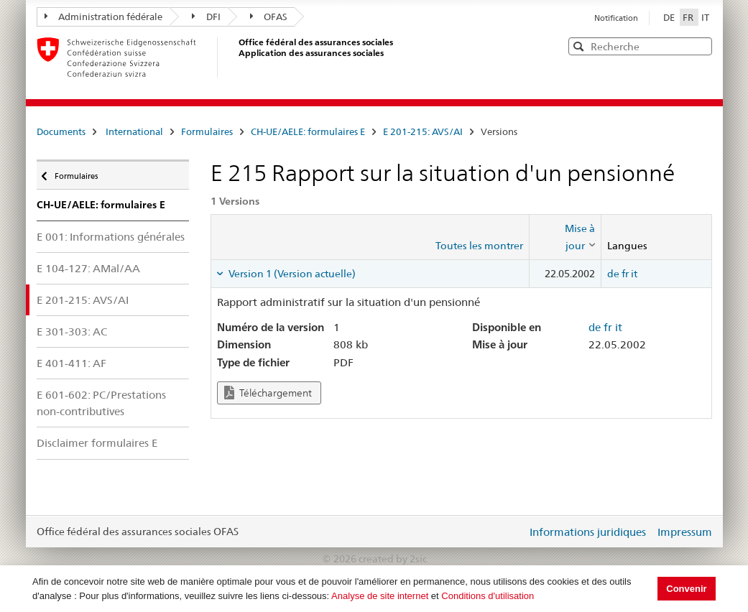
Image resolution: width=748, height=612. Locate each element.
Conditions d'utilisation (487, 595)
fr (625, 273)
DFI (206, 16)
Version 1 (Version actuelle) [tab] (291, 273)
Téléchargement (268, 392)
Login (513, 531)
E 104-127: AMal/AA (88, 268)
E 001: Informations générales (111, 237)
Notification (616, 18)
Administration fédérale (104, 16)
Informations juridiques (588, 532)
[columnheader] (565, 237)
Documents (61, 131)
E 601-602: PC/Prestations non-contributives (101, 403)
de (613, 273)
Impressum (684, 532)
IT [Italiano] (705, 17)
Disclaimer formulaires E (97, 443)
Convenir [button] (686, 588)
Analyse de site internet (379, 595)
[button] (700, 45)
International (134, 131)
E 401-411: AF (71, 363)
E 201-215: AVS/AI (423, 131)
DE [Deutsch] (670, 17)
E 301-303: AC (72, 331)
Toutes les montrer (479, 245)
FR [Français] (689, 17)
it (634, 273)
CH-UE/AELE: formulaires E (308, 131)
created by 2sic (393, 559)
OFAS (269, 16)
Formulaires (207, 131)
